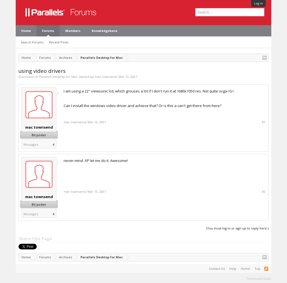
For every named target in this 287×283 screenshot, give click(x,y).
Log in (258, 3)
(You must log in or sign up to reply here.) (237, 228)
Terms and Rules (258, 278)
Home (26, 31)
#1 (263, 122)
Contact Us (217, 268)
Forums (48, 31)
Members (72, 31)
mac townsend (106, 77)
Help (232, 268)
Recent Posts (58, 42)
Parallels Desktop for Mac (58, 77)
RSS (266, 268)
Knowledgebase (104, 31)
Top (257, 268)
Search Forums (32, 42)
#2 (263, 192)
